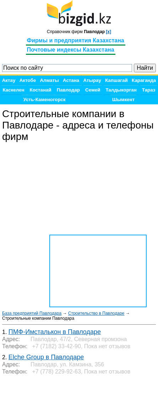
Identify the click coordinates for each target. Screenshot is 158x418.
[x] (108, 31)
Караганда (144, 80)
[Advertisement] (59, 396)
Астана (71, 80)
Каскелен (13, 90)
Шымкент (123, 99)
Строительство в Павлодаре (96, 313)
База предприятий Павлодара (31, 313)
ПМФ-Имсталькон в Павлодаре (55, 331)
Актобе (28, 80)
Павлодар (68, 90)
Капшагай (116, 80)
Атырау (92, 80)
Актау (9, 80)
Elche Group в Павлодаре (46, 357)
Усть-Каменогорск (44, 99)
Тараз (149, 90)
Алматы (49, 80)
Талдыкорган (120, 90)
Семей (92, 90)
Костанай (40, 90)
